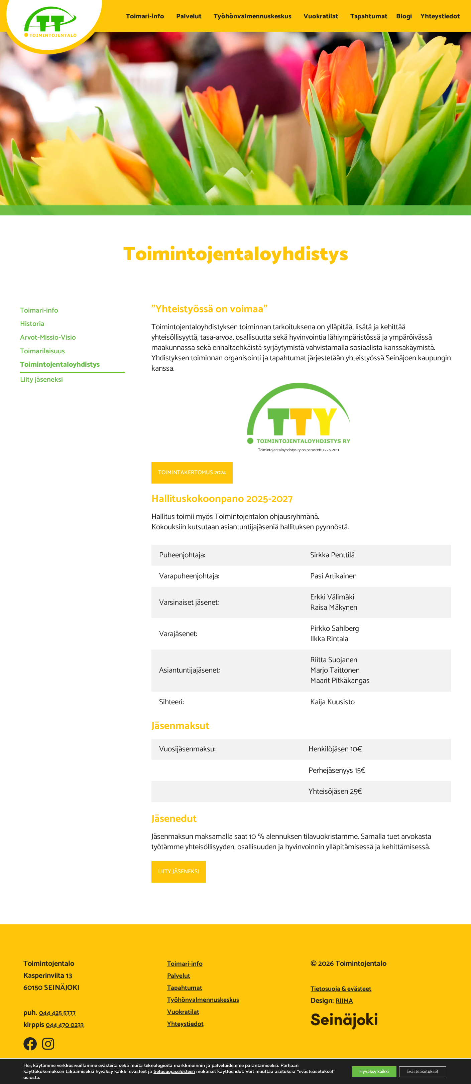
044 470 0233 (67, 1025)
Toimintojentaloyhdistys (72, 391)
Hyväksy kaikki (362, 1071)
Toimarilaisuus (49, 371)
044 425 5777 (59, 1013)
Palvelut (180, 976)
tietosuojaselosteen (174, 1071)
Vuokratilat (185, 1012)
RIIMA (346, 1001)
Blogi (404, 16)
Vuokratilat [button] (323, 16)
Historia (35, 333)
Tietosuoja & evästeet (345, 989)
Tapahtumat (368, 16)
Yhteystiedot (187, 1024)
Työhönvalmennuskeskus (207, 1000)
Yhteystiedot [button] (442, 16)
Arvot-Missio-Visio (56, 352)
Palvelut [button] (190, 16)
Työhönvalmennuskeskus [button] (254, 16)
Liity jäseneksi (48, 411)
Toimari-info (45, 313)
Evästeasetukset (418, 1071)
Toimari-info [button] (146, 16)
